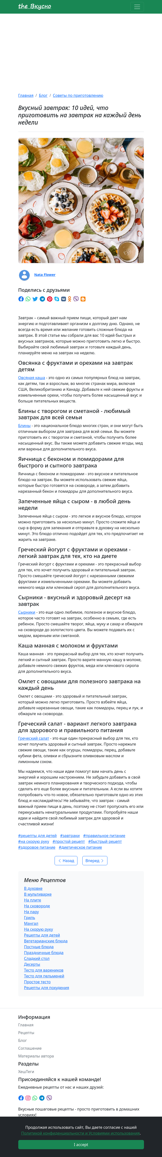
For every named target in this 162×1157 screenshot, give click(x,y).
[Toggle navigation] (137, 7)
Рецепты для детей (42, 935)
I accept (81, 1144)
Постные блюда (39, 946)
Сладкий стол (37, 958)
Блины (24, 425)
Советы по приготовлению (78, 95)
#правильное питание (104, 835)
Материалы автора (36, 1056)
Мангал (31, 923)
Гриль (29, 917)
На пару (31, 911)
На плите (32, 900)
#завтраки (70, 835)
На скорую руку (38, 929)
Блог (43, 95)
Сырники (26, 612)
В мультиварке (38, 894)
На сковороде (37, 906)
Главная (26, 95)
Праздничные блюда (44, 952)
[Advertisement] (81, 50)
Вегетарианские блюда (46, 941)
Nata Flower (45, 274)
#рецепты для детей (37, 835)
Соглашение (30, 1048)
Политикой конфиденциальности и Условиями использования (80, 1133)
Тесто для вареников (44, 970)
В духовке (33, 888)
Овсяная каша (31, 377)
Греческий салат (33, 738)
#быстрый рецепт (105, 841)
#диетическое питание (80, 847)
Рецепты (26, 1032)
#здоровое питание (37, 847)
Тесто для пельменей (44, 976)
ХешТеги (26, 1071)
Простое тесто (37, 981)
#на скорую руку (33, 841)
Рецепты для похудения (46, 987)
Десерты (32, 964)
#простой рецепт (69, 841)
